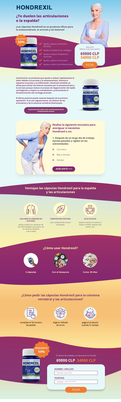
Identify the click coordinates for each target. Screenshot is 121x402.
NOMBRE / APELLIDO (64, 369)
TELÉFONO (59, 378)
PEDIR (76, 389)
